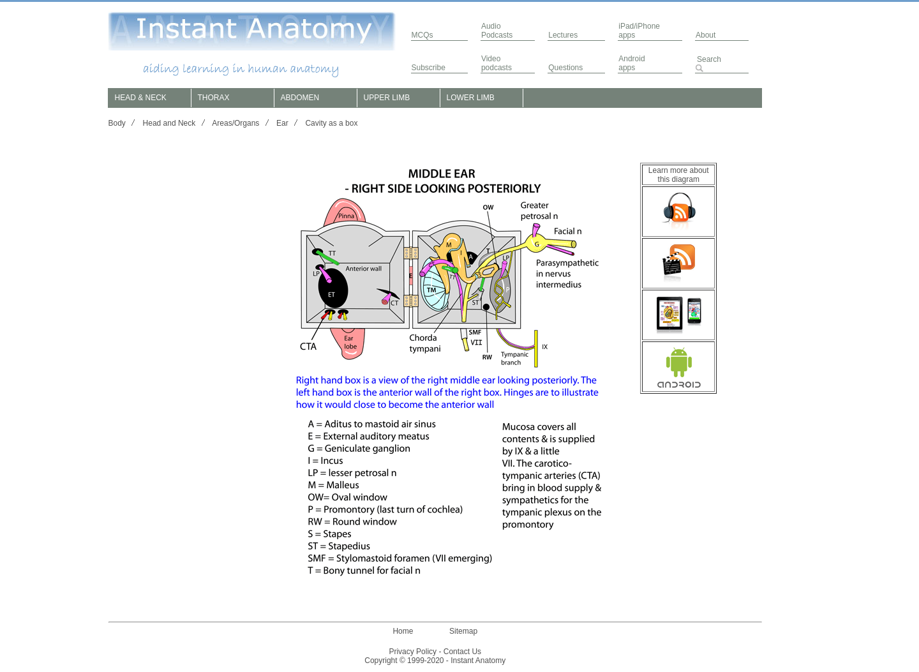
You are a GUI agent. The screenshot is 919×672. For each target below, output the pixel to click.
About (705, 35)
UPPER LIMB (387, 97)
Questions (565, 67)
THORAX (214, 97)
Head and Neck (169, 123)
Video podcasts (496, 63)
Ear (282, 123)
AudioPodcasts (496, 31)
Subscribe (428, 67)
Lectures (563, 35)
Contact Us (462, 651)
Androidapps (631, 63)
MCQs (422, 35)
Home (402, 631)
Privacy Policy (413, 651)
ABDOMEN (300, 97)
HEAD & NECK (141, 97)
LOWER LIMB (471, 97)
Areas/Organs (235, 123)
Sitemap (463, 631)
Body (117, 123)
